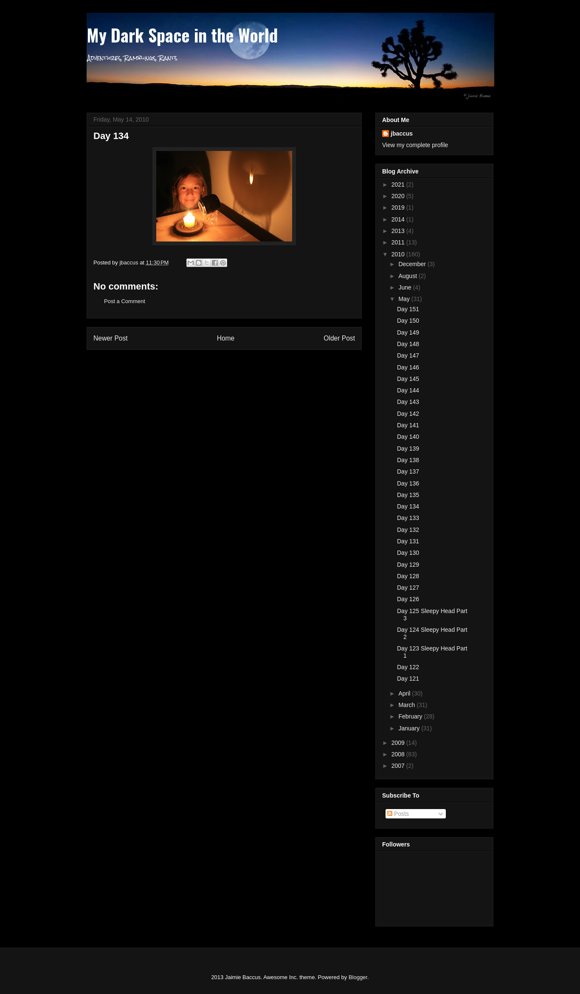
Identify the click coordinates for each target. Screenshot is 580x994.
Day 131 (408, 541)
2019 (398, 207)
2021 (398, 184)
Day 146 (408, 367)
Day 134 (408, 506)
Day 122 (408, 667)
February (411, 716)
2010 (398, 254)
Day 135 (408, 494)
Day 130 (408, 552)
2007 (398, 765)
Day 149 (408, 332)
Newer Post (110, 338)
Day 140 (408, 436)
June (405, 287)
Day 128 (408, 576)
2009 (398, 742)
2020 (398, 196)
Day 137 (408, 471)
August (408, 276)
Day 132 (408, 529)
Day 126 (408, 599)
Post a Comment (124, 301)
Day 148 (408, 344)
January (409, 728)
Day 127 (408, 587)
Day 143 (408, 401)
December (412, 264)
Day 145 (408, 378)
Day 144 (408, 390)
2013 (398, 230)
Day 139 (408, 448)
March (407, 704)
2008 (398, 754)
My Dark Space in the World (182, 35)
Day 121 (408, 678)
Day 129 (408, 564)
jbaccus (402, 133)
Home (226, 338)
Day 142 (408, 413)
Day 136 (408, 483)
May (404, 298)
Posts (398, 813)
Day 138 (408, 460)
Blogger (358, 977)
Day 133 (408, 517)
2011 (398, 242)
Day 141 (408, 425)
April (405, 693)
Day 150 (408, 320)
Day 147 (408, 355)
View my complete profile (415, 145)
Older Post (339, 338)
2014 (398, 219)
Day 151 (408, 309)
